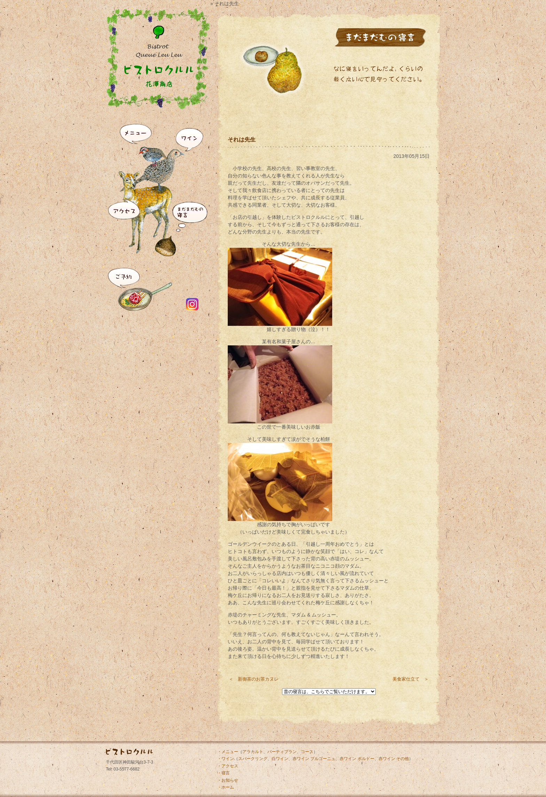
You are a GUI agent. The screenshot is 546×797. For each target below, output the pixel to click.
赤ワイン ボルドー (357, 758)
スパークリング (252, 758)
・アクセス (227, 766)
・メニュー (227, 751)
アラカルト (252, 751)
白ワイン (280, 758)
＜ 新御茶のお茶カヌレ (254, 679)
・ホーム (225, 787)
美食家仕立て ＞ (410, 679)
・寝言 (223, 773)
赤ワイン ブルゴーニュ (313, 758)
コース (307, 751)
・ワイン (225, 758)
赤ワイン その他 (394, 758)
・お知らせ (227, 780)
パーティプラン (282, 751)
